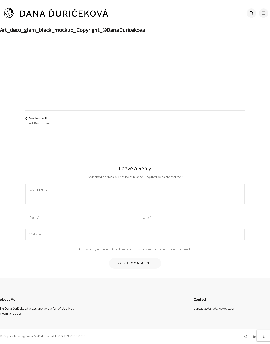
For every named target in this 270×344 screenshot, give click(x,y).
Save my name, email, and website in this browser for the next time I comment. (138, 249)
